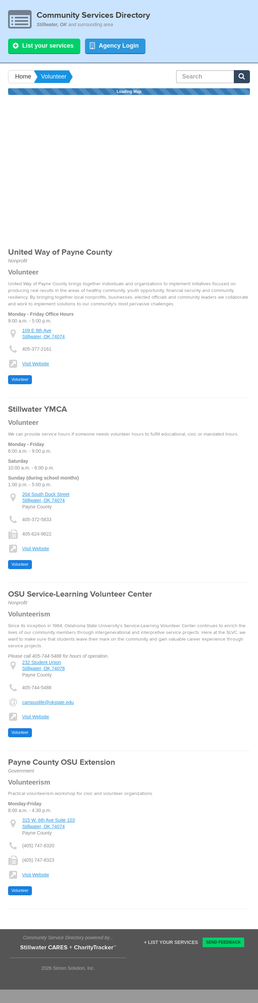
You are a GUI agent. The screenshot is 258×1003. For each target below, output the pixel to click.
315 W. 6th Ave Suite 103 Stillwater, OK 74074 (48, 823)
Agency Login (114, 45)
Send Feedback (223, 942)
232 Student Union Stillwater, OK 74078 (43, 665)
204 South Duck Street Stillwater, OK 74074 (46, 497)
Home (23, 76)
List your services (43, 45)
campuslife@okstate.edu (48, 702)
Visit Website (35, 363)
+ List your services (171, 942)
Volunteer (54, 76)
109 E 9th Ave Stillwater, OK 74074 (43, 333)
